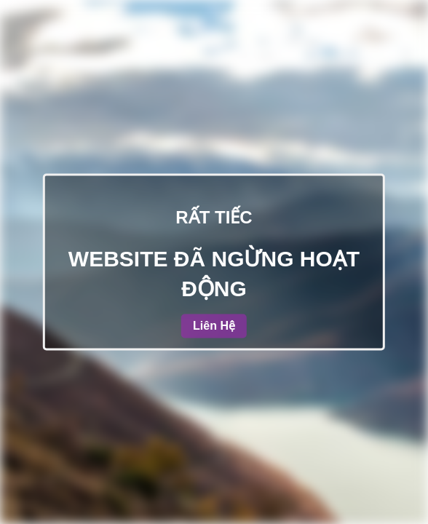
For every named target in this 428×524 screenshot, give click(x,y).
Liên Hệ (214, 326)
